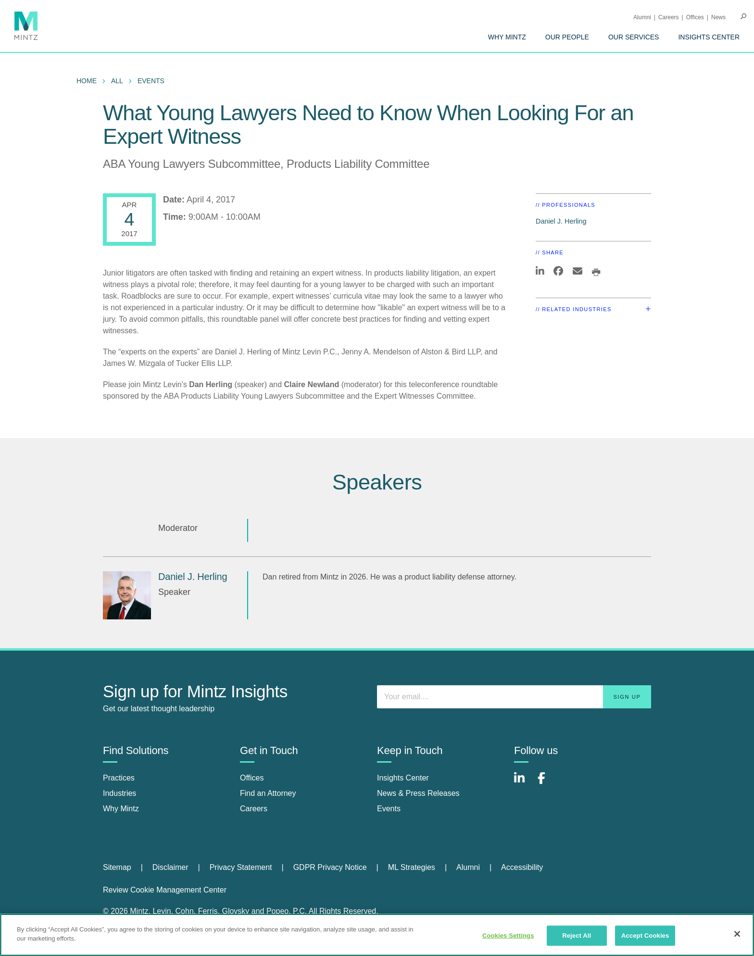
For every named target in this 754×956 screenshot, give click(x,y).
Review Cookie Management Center (164, 890)
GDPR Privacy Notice (330, 867)
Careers (668, 17)
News (718, 17)
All (117, 81)
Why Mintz (507, 37)
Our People (567, 37)
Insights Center (709, 37)
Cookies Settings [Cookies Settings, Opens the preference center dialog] (508, 935)
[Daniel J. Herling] (127, 595)
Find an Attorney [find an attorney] (268, 793)
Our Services (633, 37)
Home (86, 81)
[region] (377, 935)
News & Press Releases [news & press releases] (418, 793)
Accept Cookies (645, 935)
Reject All (576, 935)
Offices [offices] (252, 778)
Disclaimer (170, 867)
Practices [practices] (119, 778)
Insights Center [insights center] (403, 778)
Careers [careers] (253, 809)
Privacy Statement (241, 867)
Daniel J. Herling (561, 221)
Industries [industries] (119, 793)
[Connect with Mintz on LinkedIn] (523, 783)
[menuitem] (507, 37)
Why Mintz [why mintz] (121, 809)
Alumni (642, 17)
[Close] (737, 933)
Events (151, 81)
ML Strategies (411, 867)
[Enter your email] (514, 696)
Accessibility (522, 867)
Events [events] (389, 809)
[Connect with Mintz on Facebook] (547, 783)
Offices (695, 17)
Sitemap (117, 867)
